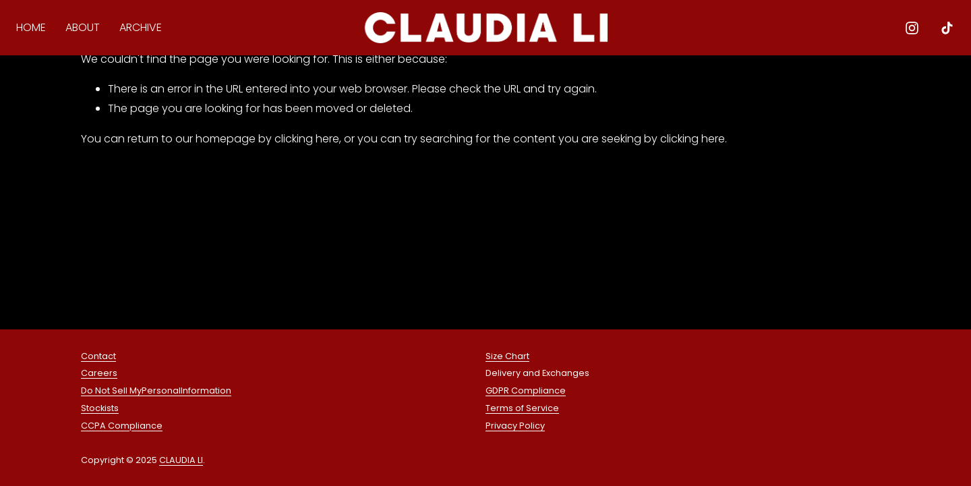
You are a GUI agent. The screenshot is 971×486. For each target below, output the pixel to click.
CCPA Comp (108, 427)
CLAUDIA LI (181, 462)
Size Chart (507, 358)
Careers (99, 375)
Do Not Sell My (111, 392)
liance (149, 427)
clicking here (306, 138)
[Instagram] (908, 30)
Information (206, 392)
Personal (161, 392)
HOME (34, 29)
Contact (98, 358)
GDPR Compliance (526, 392)
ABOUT (86, 29)
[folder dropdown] (143, 30)
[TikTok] (943, 30)
